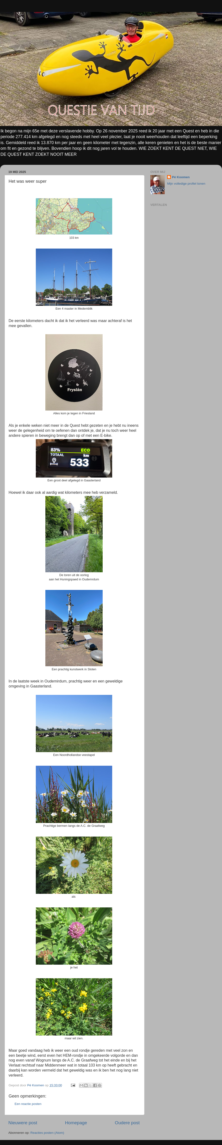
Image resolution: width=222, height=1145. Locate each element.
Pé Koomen (181, 177)
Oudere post (127, 1122)
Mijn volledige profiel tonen (186, 183)
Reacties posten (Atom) (47, 1133)
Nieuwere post (22, 1122)
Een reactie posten (28, 1104)
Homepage (76, 1122)
